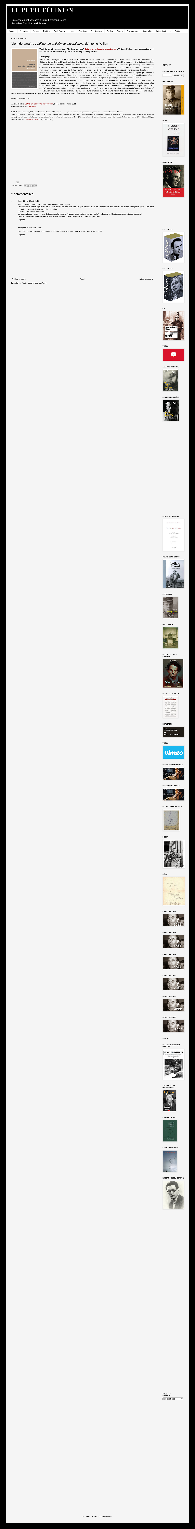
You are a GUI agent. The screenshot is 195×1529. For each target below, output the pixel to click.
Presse (35, 31)
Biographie (147, 31)
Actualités (24, 31)
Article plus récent (18, 279)
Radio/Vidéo (59, 31)
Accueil (12, 31)
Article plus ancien (146, 279)
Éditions (178, 31)
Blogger (109, 1516)
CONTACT (166, 65)
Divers (120, 31)
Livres (71, 31)
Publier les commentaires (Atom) (34, 283)
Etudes (110, 31)
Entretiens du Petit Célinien (90, 31)
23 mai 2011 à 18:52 (34, 228)
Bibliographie (132, 31)
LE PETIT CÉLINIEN (42, 11)
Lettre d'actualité (163, 31)
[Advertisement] (175, 48)
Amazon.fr (32, 106)
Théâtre (46, 31)
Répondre (22, 220)
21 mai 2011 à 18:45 (31, 201)
